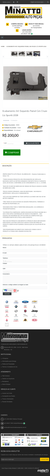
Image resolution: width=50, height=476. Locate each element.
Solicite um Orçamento (8, 378)
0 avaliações (14, 120)
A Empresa (5, 358)
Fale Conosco (6, 376)
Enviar (7, 294)
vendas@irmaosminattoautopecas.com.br (15, 427)
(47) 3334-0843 (26, 32)
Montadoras (5, 381)
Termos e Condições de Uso (9, 366)
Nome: (4, 247)
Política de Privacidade (8, 364)
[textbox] (39, 2)
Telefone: (5, 258)
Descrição (7, 166)
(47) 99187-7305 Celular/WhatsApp (14, 423)
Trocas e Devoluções (7, 399)
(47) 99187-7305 (27, 33)
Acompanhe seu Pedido (8, 396)
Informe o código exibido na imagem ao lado (15, 284)
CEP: (4, 268)
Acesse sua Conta (7, 393)
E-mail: (5, 253)
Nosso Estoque (6, 384)
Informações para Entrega (9, 361)
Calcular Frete (32, 143)
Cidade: (5, 263)
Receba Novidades (7, 401)
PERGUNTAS (7, 238)
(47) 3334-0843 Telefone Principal (13, 419)
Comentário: (6, 274)
